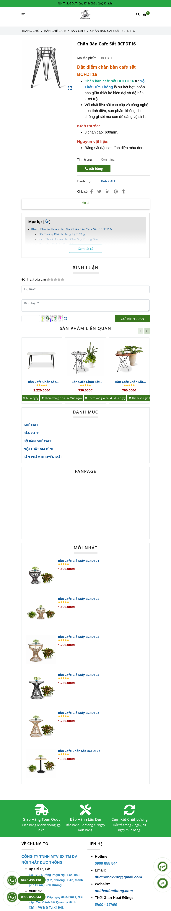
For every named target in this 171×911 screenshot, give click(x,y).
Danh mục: (85, 181)
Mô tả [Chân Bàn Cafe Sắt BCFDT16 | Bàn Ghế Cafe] (85, 203)
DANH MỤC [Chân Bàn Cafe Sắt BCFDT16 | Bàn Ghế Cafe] (85, 412)
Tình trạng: (85, 159)
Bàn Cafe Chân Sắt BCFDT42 (42, 382)
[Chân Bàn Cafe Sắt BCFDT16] (85, 14)
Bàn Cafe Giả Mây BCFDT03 (78, 636)
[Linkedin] (107, 191)
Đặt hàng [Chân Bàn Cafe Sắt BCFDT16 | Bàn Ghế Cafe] (94, 169)
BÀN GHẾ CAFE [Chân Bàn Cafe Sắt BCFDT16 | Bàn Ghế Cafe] (55, 31)
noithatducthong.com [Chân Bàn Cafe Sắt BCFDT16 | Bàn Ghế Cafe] (114, 891)
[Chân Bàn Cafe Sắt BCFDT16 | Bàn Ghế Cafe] (146, 14)
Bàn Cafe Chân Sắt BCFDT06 (79, 750)
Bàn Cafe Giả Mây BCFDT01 (78, 560)
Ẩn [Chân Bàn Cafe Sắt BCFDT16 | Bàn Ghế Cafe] (47, 221)
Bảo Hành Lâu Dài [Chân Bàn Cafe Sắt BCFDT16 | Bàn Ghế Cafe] (85, 819)
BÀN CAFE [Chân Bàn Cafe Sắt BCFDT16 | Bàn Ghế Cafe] (78, 31)
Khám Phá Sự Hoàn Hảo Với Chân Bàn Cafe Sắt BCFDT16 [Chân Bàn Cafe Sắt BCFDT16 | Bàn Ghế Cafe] (71, 229)
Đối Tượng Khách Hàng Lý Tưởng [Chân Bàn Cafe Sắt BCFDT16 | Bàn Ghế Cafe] (62, 234)
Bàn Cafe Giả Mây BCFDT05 (78, 712)
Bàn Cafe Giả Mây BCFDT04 (78, 674)
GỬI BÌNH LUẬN (132, 319)
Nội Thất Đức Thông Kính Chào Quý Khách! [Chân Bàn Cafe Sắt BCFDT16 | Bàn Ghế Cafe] (85, 3)
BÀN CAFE (108, 181)
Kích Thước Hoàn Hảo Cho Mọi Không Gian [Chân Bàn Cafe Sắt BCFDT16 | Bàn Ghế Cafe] (69, 239)
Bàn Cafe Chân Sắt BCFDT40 (129, 382)
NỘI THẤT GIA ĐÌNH (39, 449)
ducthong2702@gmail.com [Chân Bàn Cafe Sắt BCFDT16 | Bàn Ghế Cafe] (118, 877)
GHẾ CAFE (31, 425)
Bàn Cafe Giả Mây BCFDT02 (78, 598)
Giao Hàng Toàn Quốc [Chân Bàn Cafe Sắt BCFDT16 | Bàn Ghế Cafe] (41, 819)
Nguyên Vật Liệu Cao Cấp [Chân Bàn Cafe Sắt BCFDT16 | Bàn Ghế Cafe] (57, 244)
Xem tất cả (85, 248)
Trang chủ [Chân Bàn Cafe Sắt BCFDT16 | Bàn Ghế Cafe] (30, 31)
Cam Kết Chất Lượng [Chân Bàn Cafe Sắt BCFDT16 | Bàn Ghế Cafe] (129, 819)
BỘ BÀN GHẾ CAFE (38, 441)
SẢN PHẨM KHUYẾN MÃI (43, 457)
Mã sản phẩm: (87, 58)
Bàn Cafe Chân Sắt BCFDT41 (85, 382)
